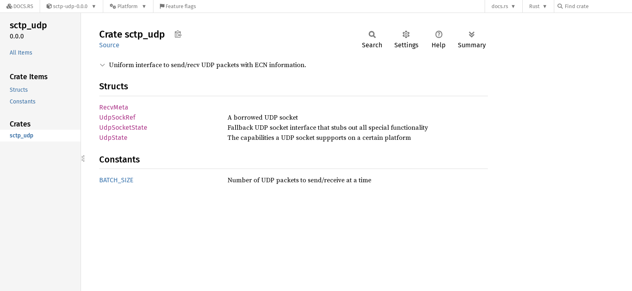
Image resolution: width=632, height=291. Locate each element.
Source (109, 45)
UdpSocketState (123, 127)
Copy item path (178, 34)
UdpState (113, 137)
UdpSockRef (117, 117)
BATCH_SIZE (116, 180)
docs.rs (500, 6)
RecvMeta (113, 107)
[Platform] (128, 6)
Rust (534, 6)
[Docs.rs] (20, 6)
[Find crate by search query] (598, 6)
